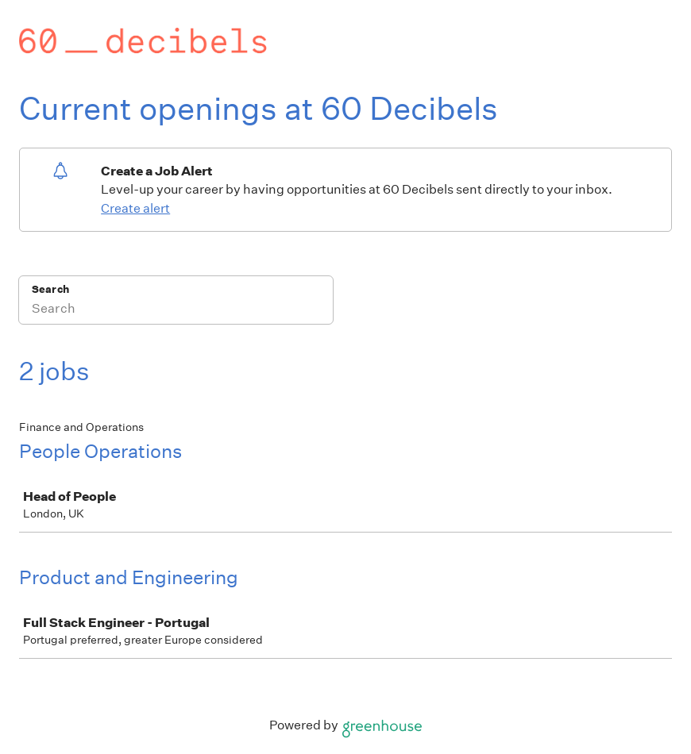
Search (50, 289)
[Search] (176, 310)
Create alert (135, 208)
